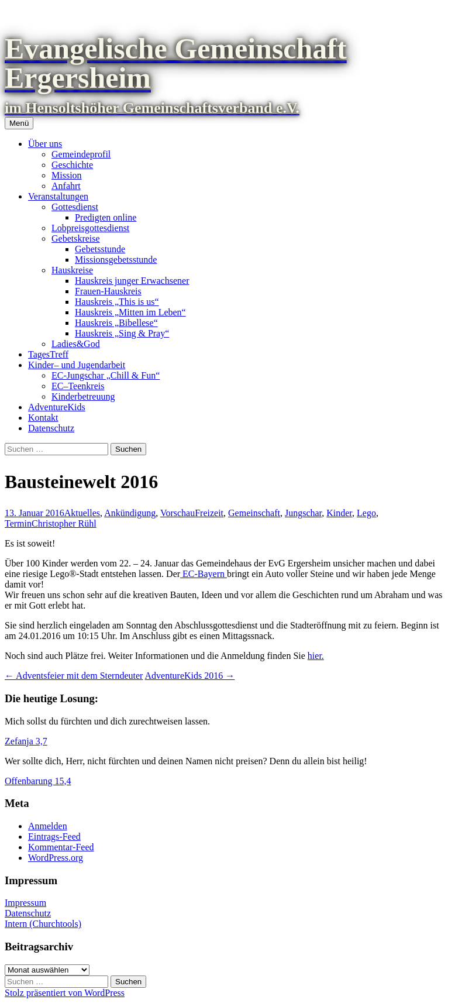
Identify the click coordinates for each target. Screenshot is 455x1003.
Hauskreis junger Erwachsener (132, 281)
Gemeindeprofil (81, 154)
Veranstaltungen (58, 196)
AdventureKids (56, 407)
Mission (66, 175)
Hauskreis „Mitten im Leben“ (130, 312)
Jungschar (303, 513)
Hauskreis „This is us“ (117, 302)
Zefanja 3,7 (26, 741)
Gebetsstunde (100, 249)
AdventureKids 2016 (190, 676)
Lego (366, 513)
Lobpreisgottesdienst (90, 228)
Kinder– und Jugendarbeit (76, 365)
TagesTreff (48, 354)
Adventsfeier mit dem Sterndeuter (74, 676)
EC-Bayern (203, 574)
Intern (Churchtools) (43, 924)
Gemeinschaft (254, 513)
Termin (18, 523)
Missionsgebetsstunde (116, 260)
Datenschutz (51, 428)
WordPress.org (55, 858)
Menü (19, 123)
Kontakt (43, 418)
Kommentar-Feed (61, 847)
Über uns (45, 144)
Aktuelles (82, 513)
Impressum (25, 903)
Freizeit (209, 513)
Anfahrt (66, 186)
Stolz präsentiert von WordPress (65, 993)
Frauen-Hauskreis (108, 291)
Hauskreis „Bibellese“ (116, 323)
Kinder (339, 513)
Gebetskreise (75, 238)
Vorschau (177, 513)
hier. (316, 656)
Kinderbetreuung (83, 396)
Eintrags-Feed (54, 836)
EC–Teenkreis (77, 386)
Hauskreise (72, 270)
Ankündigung (130, 513)
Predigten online (105, 217)
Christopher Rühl (64, 523)
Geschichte (72, 165)
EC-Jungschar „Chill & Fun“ (105, 375)
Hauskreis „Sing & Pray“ (122, 333)
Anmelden (47, 826)
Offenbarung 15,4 (38, 781)
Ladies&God (75, 344)
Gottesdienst (74, 207)
